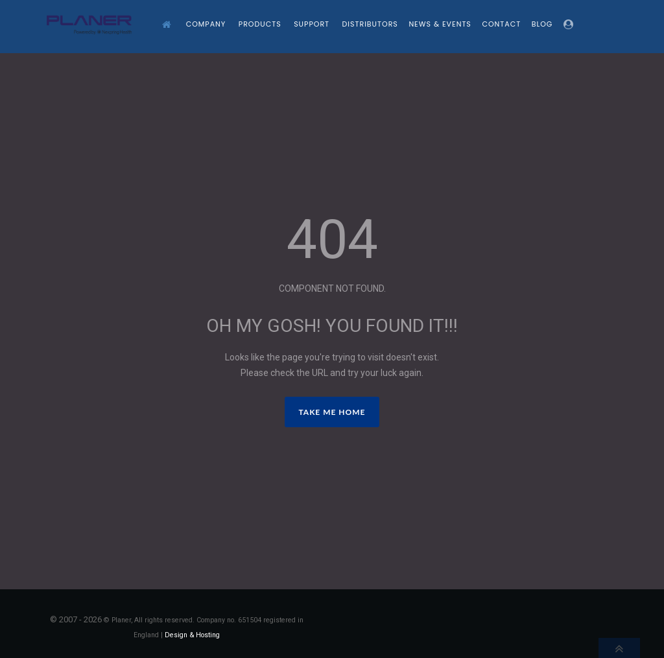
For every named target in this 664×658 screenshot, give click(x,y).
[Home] (168, 24)
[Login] (570, 24)
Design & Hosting (192, 635)
